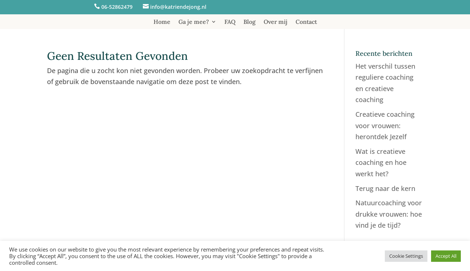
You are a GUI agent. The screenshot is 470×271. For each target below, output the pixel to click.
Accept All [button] (445, 256)
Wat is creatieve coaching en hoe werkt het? (380, 162)
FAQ (229, 22)
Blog (249, 22)
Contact (306, 22)
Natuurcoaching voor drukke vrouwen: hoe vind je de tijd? (388, 214)
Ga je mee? (193, 22)
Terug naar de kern (385, 188)
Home (161, 22)
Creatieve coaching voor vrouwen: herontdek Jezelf (385, 125)
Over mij (276, 22)
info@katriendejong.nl (178, 6)
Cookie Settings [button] (406, 256)
